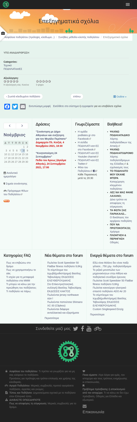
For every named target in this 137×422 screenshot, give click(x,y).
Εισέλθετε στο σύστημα (66, 106)
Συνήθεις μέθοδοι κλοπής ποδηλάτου (78, 37)
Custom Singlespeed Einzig (108, 309)
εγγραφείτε (87, 106)
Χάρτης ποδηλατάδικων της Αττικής (120, 142)
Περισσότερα (52, 318)
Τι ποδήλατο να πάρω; (18, 291)
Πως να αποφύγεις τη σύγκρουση (27, 403)
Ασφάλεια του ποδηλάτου (23, 371)
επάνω (77, 96)
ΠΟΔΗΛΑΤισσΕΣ (13, 69)
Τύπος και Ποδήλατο (20, 392)
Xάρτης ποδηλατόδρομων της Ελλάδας (120, 160)
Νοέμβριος (15, 134)
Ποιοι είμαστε (90, 374)
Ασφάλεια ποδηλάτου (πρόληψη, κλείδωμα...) (29, 37)
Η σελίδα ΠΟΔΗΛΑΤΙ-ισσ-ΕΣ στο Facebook (88, 146)
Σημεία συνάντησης (16, 183)
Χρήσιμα (114, 231)
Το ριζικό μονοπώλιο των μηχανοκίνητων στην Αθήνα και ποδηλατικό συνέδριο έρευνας (110, 273)
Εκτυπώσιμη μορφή (40, 106)
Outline (119, 96)
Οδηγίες (114, 242)
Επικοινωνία (93, 412)
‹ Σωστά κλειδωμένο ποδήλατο (23, 96)
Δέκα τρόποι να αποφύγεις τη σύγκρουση (118, 203)
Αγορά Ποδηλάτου (19, 385)
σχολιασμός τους (119, 167)
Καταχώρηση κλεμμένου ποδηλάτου (117, 185)
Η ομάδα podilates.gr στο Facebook (86, 135)
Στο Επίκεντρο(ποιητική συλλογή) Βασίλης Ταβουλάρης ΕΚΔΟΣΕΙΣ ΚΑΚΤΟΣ (64, 288)
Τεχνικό (8, 65)
